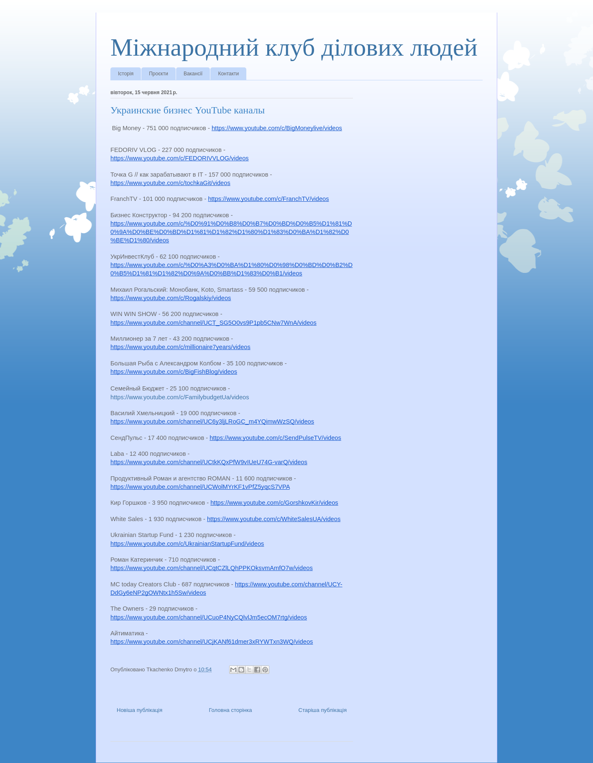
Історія (125, 74)
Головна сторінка (230, 710)
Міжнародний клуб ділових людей (294, 47)
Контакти (228, 74)
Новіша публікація (139, 710)
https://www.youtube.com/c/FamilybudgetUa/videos (179, 397)
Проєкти (158, 74)
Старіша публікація (323, 710)
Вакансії (193, 74)
